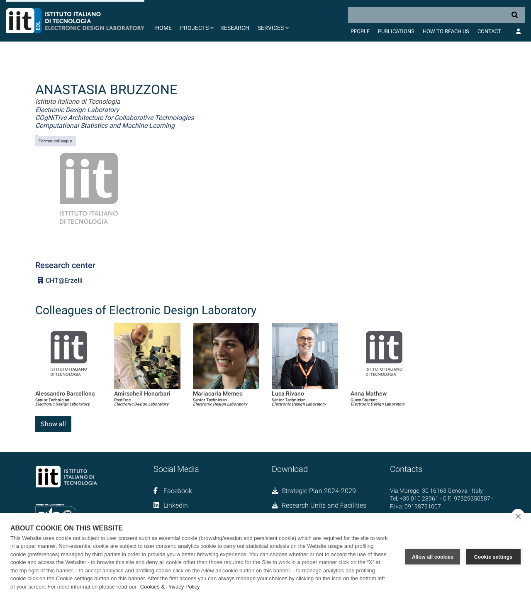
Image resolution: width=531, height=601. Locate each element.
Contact (489, 31)
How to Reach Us (446, 31)
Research (234, 27)
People (360, 31)
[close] (518, 516)
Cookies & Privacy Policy (170, 587)
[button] (196, 21)
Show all (53, 424)
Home (163, 27)
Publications (396, 31)
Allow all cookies (432, 557)
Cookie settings (493, 557)
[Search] (436, 15)
